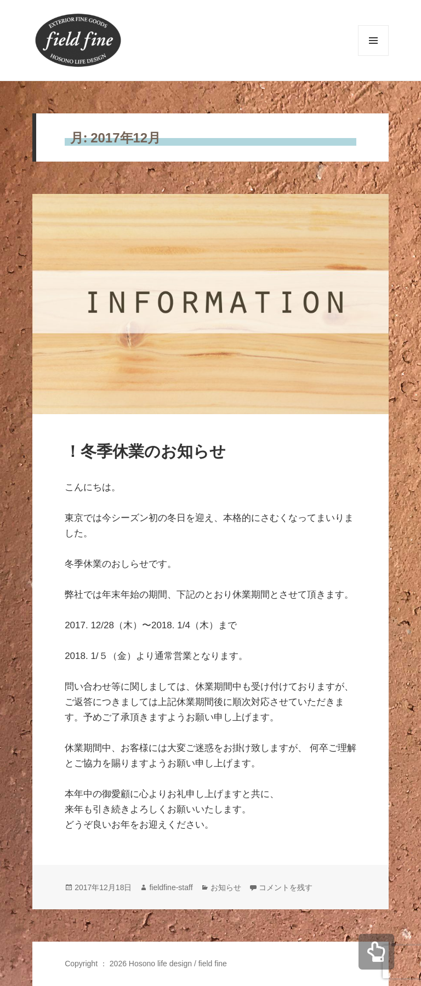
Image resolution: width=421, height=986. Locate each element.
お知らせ (225, 887)
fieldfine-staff (170, 887)
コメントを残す (285, 887)
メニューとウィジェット (373, 55)
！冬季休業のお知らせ (145, 451)
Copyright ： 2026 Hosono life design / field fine (146, 963)
